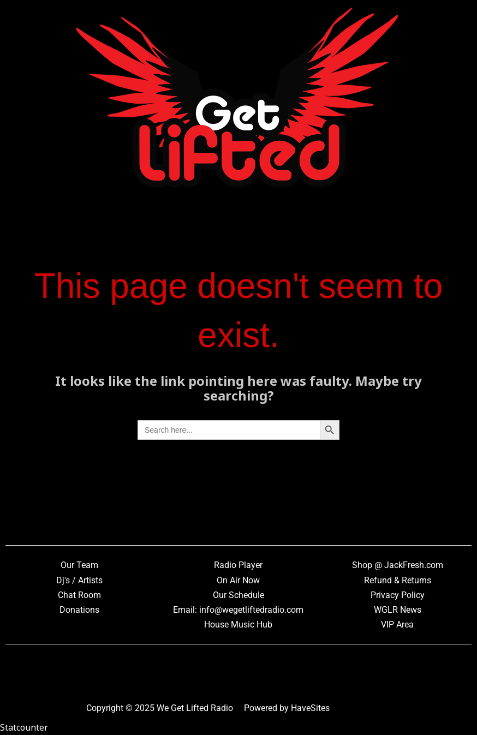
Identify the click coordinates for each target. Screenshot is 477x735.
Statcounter (24, 727)
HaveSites (310, 708)
